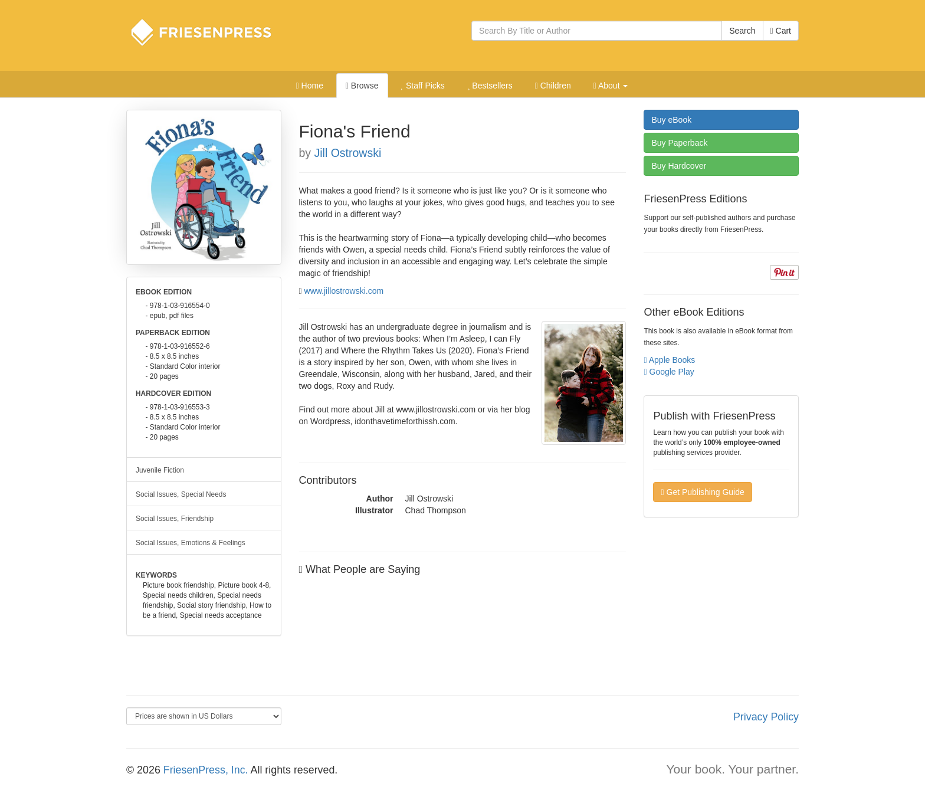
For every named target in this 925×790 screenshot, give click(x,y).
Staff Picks (422, 85)
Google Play (669, 371)
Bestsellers (490, 85)
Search (742, 30)
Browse (362, 85)
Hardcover (678, 166)
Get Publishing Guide (702, 492)
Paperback (679, 142)
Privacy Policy (766, 717)
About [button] (610, 85)
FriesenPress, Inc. (205, 770)
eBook (671, 119)
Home (309, 85)
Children (553, 85)
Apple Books (669, 360)
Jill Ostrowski (348, 152)
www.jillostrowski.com (344, 291)
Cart (780, 30)
